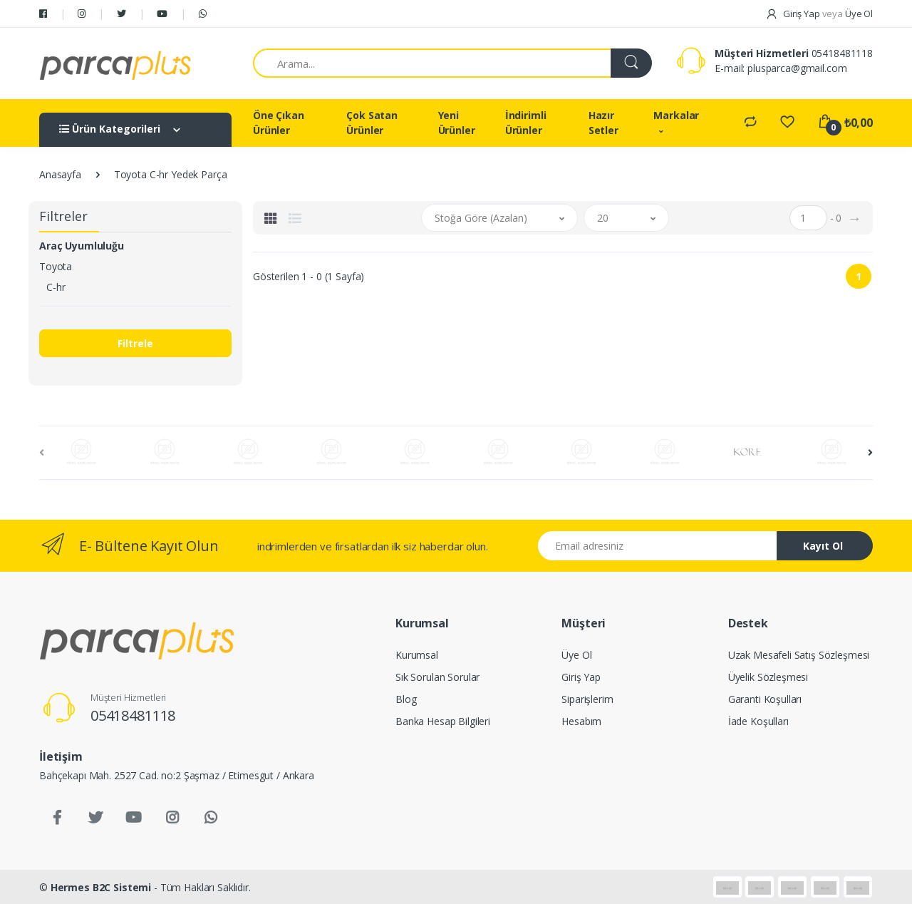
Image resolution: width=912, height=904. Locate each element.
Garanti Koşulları (765, 699)
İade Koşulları (758, 721)
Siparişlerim (587, 699)
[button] (499, 218)
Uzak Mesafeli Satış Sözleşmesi (799, 655)
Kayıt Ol (823, 546)
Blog (405, 699)
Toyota (55, 266)
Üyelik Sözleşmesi (768, 677)
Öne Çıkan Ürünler (278, 122)
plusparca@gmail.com (796, 68)
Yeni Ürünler (456, 122)
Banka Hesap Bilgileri (442, 721)
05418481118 (842, 53)
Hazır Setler (603, 122)
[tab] (270, 218)
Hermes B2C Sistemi (101, 887)
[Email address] (657, 545)
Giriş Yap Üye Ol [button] (819, 13)
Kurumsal (416, 655)
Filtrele (135, 343)
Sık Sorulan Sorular (437, 677)
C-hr (55, 287)
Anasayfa (60, 174)
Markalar (676, 115)
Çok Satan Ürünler (372, 122)
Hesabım (581, 721)
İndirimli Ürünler (525, 122)
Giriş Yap (581, 677)
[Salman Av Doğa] (115, 63)
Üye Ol (576, 655)
